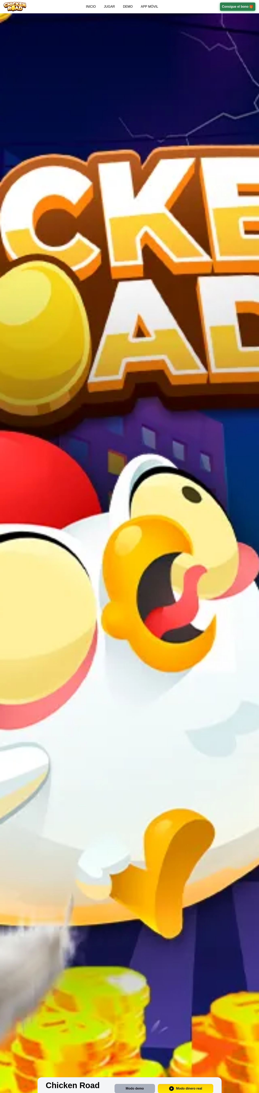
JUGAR (109, 6)
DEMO (128, 6)
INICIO (91, 6)
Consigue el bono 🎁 (238, 6)
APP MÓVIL (149, 6)
